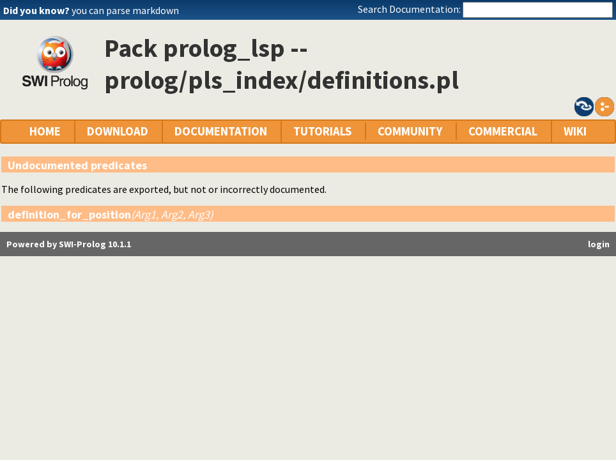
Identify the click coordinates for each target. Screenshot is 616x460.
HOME (45, 131)
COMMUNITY (410, 131)
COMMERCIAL (502, 131)
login (599, 244)
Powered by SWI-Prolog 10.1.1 (68, 244)
